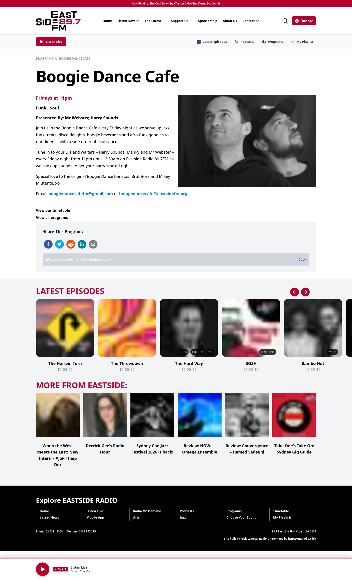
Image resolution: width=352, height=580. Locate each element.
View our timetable (53, 210)
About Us (230, 21)
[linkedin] (81, 244)
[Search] (285, 21)
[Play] (42, 569)
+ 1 (210, 352)
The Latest (155, 21)
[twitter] (59, 244)
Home (107, 21)
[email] (93, 244)
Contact (250, 21)
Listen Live (94, 511)
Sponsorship (208, 21)
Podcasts (187, 511)
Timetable (281, 511)
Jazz (183, 517)
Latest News (49, 517)
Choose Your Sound (242, 517)
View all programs (52, 217)
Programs (44, 58)
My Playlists (282, 517)
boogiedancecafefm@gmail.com (80, 193)
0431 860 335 (87, 531)
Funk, (42, 108)
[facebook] (48, 244)
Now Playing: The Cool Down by (176, 3)
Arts (136, 517)
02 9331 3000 (54, 531)
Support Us (182, 21)
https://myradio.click (302, 539)
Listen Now (128, 21)
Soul (54, 108)
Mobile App (95, 517)
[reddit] (70, 244)
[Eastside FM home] (58, 21)
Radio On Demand (147, 511)
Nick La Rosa (249, 539)
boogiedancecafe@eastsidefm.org (153, 193)
